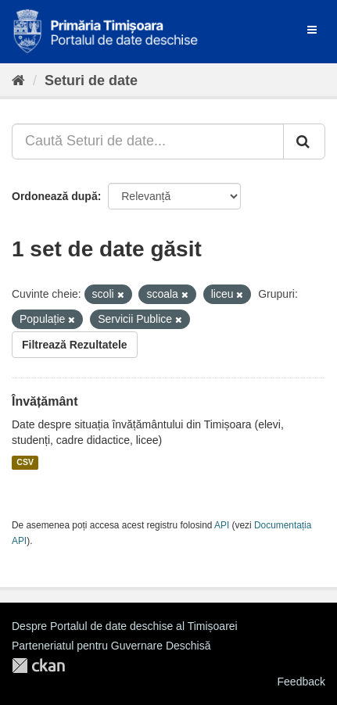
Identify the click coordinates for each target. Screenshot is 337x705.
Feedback (301, 681)
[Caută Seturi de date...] (148, 141)
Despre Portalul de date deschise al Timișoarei (125, 626)
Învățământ (44, 401)
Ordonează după (55, 196)
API (221, 525)
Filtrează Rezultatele (74, 344)
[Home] (18, 80)
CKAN (38, 665)
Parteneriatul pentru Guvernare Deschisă (111, 645)
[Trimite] (304, 141)
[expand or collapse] (312, 29)
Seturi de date (91, 80)
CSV (25, 462)
